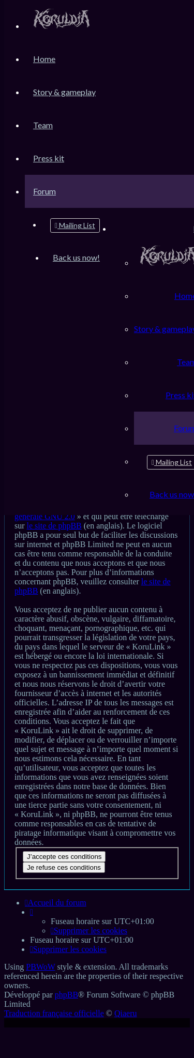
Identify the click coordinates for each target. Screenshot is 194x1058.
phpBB (66, 994)
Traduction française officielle (54, 1013)
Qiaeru (125, 1013)
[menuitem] (61, 26)
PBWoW (40, 966)
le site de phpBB (54, 525)
